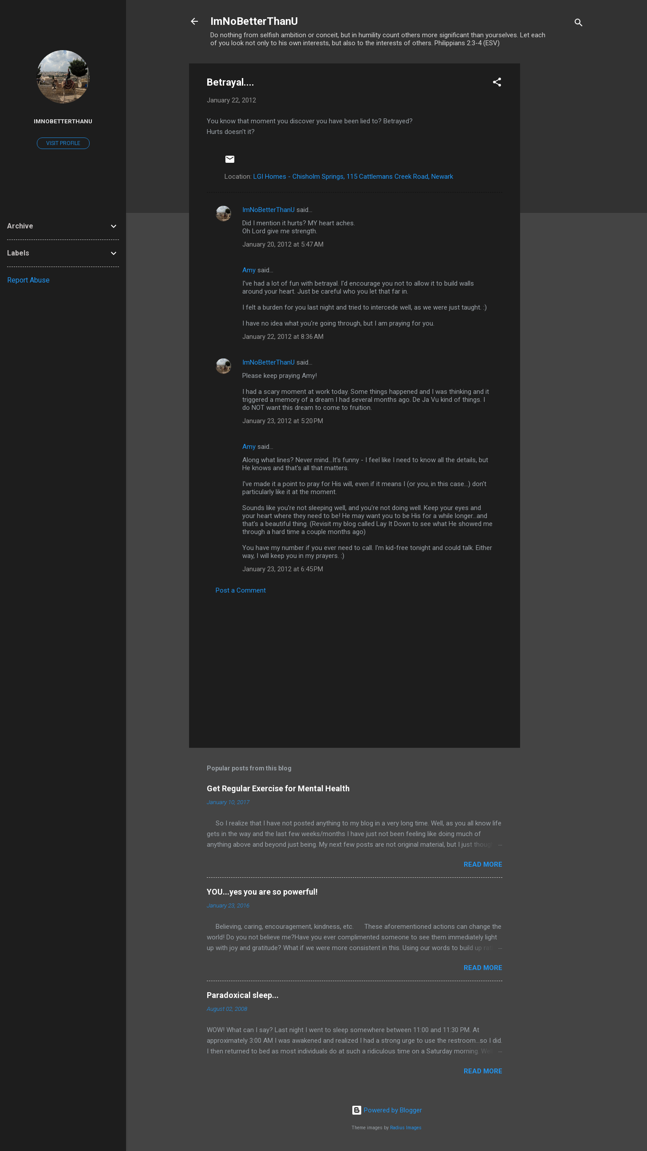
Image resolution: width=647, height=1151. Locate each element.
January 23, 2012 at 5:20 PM (282, 421)
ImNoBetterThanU (254, 21)
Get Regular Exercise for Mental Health (278, 788)
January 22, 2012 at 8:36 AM (283, 337)
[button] (497, 83)
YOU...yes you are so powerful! (262, 891)
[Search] (578, 24)
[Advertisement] (555, 196)
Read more (483, 864)
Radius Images (406, 1128)
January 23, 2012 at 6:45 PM (282, 569)
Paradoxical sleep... (243, 995)
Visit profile (63, 143)
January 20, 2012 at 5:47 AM (283, 244)
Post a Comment (241, 590)
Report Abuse (28, 280)
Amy (249, 270)
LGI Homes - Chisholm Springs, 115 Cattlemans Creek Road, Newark (353, 177)
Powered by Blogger (386, 1110)
